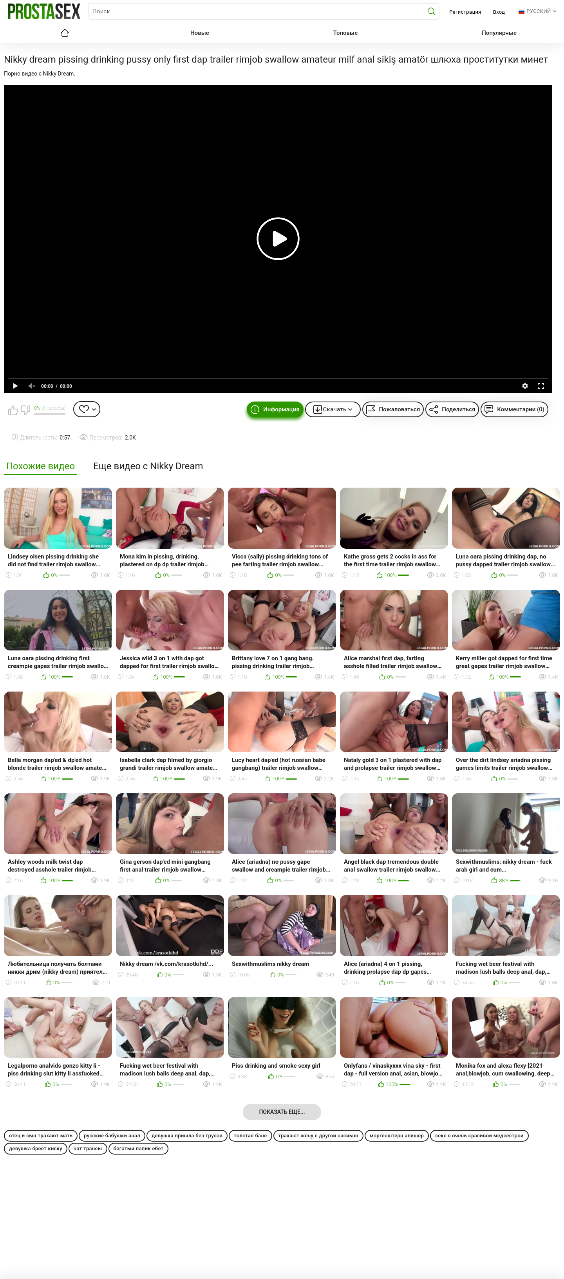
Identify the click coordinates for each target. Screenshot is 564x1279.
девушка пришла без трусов (187, 1135)
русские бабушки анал (112, 1135)
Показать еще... (282, 1112)
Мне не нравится (25, 410)
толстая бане (250, 1135)
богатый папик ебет (139, 1148)
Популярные (499, 32)
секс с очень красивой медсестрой (479, 1135)
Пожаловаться (399, 409)
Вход (499, 12)
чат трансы (88, 1148)
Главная (64, 33)
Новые (199, 32)
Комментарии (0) (520, 409)
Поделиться (458, 409)
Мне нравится (13, 410)
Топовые (345, 32)
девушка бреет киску (35, 1148)
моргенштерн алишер (397, 1135)
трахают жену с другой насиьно (318, 1135)
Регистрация (465, 12)
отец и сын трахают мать (40, 1135)
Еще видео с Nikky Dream (148, 466)
